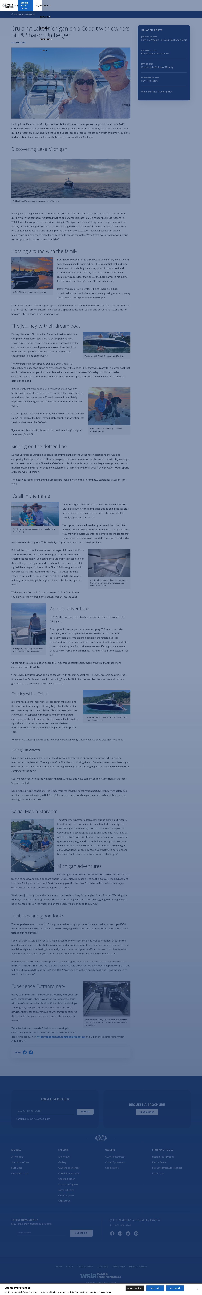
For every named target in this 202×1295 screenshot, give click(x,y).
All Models (17, 1155)
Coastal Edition (66, 1177)
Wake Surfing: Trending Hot (156, 91)
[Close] (197, 1290)
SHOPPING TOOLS (86, 5)
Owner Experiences (69, 1166)
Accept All (175, 1289)
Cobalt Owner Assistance (155, 53)
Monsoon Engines (68, 1182)
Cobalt (68, 1171)
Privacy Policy (118, 1265)
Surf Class (16, 1166)
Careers (69, 1265)
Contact (58, 1265)
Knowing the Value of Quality (157, 67)
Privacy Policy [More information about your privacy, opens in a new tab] (105, 1293)
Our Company (66, 1194)
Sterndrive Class (20, 1160)
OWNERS (70, 5)
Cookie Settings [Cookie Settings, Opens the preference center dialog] (134, 1289)
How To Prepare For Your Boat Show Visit (164, 39)
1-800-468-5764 (120, 1224)
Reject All (155, 1289)
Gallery (62, 1160)
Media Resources (85, 1265)
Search (194, 5)
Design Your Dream (178, 5)
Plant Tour (158, 1171)
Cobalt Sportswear (115, 1160)
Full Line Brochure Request (167, 1166)
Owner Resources (114, 1155)
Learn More (147, 1111)
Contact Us (64, 1199)
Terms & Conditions (138, 1265)
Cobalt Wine (112, 1166)
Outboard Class (20, 1171)
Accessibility (102, 1265)
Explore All (64, 1155)
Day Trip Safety (149, 80)
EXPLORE (57, 5)
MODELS (44, 5)
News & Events (66, 1188)
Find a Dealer (153, 5)
